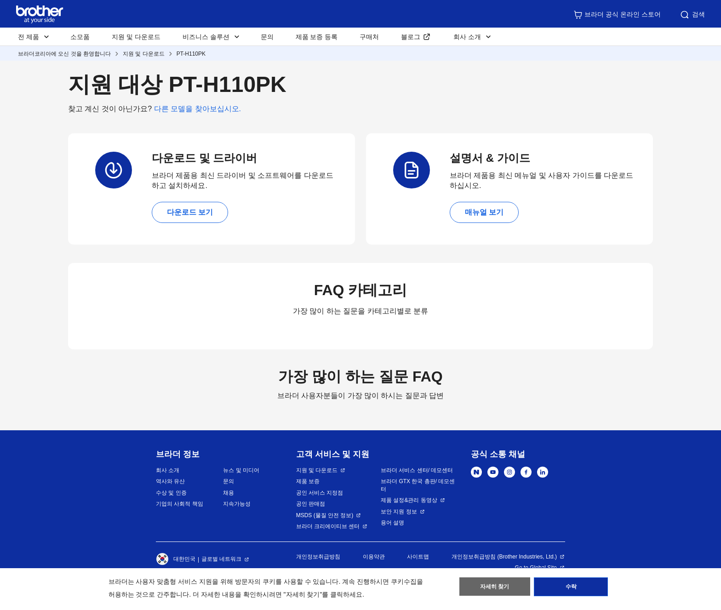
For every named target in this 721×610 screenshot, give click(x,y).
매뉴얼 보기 (484, 212)
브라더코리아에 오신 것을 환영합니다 (64, 54)
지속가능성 (237, 504)
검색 (692, 14)
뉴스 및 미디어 (241, 470)
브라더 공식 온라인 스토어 (617, 14)
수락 (571, 587)
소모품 (80, 36)
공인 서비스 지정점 (319, 493)
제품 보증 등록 (317, 36)
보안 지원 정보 (399, 511)
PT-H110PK (191, 54)
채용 (228, 493)
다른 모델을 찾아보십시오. (197, 109)
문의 (267, 36)
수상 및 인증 (171, 493)
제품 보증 (308, 481)
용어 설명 (392, 522)
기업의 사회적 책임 (179, 504)
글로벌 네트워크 (221, 559)
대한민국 (175, 559)
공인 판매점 (310, 504)
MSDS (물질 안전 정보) (325, 515)
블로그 (410, 36)
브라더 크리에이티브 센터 (328, 526)
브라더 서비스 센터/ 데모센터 (417, 470)
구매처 (369, 36)
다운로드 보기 (190, 212)
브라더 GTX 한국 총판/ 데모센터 (418, 485)
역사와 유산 (170, 481)
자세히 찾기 (494, 587)
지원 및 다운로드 (136, 36)
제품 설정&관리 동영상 (409, 500)
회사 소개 (167, 470)
